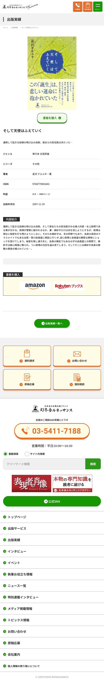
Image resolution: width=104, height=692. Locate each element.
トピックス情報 (18, 620)
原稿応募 (14, 643)
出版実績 (14, 540)
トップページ (17, 517)
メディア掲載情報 (20, 608)
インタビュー (17, 551)
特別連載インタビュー (23, 597)
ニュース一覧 (17, 585)
